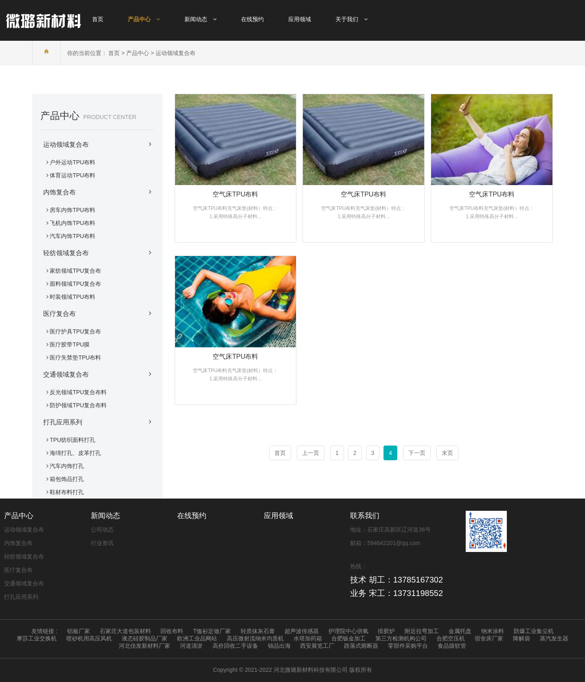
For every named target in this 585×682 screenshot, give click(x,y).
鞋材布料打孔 (67, 492)
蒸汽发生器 (554, 638)
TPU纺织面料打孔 (72, 440)
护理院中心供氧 (348, 631)
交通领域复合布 (97, 374)
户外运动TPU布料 (72, 162)
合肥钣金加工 (348, 638)
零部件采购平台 (408, 645)
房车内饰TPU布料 (72, 210)
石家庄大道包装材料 (125, 631)
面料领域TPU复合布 (75, 283)
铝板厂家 (78, 631)
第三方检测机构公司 (401, 638)
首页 (114, 53)
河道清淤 (191, 645)
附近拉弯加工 (422, 631)
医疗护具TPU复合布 (75, 331)
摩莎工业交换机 (37, 638)
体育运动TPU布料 (72, 175)
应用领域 (278, 516)
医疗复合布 (97, 313)
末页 (447, 453)
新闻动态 (105, 516)
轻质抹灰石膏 (258, 631)
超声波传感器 (302, 631)
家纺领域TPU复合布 (75, 270)
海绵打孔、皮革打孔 (75, 453)
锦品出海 (279, 645)
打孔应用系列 (97, 422)
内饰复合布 (97, 192)
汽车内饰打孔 (67, 466)
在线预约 (191, 516)
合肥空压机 (450, 638)
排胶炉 (386, 631)
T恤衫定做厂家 (212, 631)
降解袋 (521, 638)
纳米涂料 (492, 631)
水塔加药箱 (308, 638)
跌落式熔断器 (361, 645)
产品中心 (137, 53)
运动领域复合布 (175, 53)
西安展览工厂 (317, 645)
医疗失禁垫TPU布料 (75, 357)
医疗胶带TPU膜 (70, 344)
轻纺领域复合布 (97, 252)
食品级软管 (452, 645)
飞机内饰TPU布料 (72, 223)
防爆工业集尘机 (534, 631)
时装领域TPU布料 (72, 297)
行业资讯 (102, 543)
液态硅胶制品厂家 (144, 638)
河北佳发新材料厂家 (144, 645)
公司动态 (102, 529)
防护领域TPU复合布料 (78, 405)
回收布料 (171, 631)
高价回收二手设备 (235, 645)
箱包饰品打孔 (67, 479)
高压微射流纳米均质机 (255, 638)
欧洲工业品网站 (197, 638)
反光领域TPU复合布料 (78, 392)
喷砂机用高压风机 (89, 638)
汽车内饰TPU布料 (72, 236)
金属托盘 (460, 631)
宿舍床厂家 (489, 638)
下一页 (416, 453)
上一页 (310, 453)
